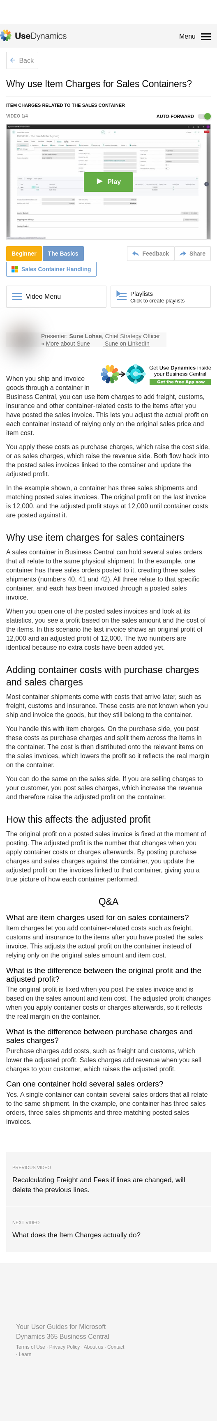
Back (22, 60)
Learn (25, 1354)
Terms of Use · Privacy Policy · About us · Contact (70, 1347)
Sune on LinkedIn (127, 343)
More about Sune (68, 343)
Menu (187, 36)
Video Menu (43, 296)
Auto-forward (184, 116)
